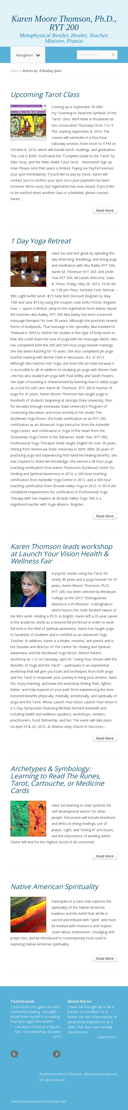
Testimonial (22, 1001)
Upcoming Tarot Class (44, 94)
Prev (14, 1054)
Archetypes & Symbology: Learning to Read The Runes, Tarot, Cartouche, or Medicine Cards (57, 779)
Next (57, 1054)
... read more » (106, 1037)
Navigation (28, 55)
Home (14, 71)
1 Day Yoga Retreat (40, 240)
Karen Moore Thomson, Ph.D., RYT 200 (64, 23)
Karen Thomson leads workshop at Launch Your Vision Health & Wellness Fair (61, 553)
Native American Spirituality (54, 886)
